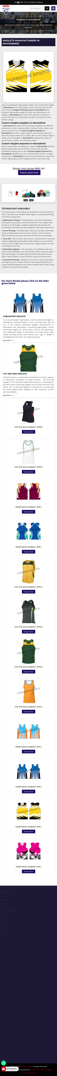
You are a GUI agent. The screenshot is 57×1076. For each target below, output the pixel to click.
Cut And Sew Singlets (15, 374)
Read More (8, 340)
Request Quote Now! (29, 172)
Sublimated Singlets (14, 316)
